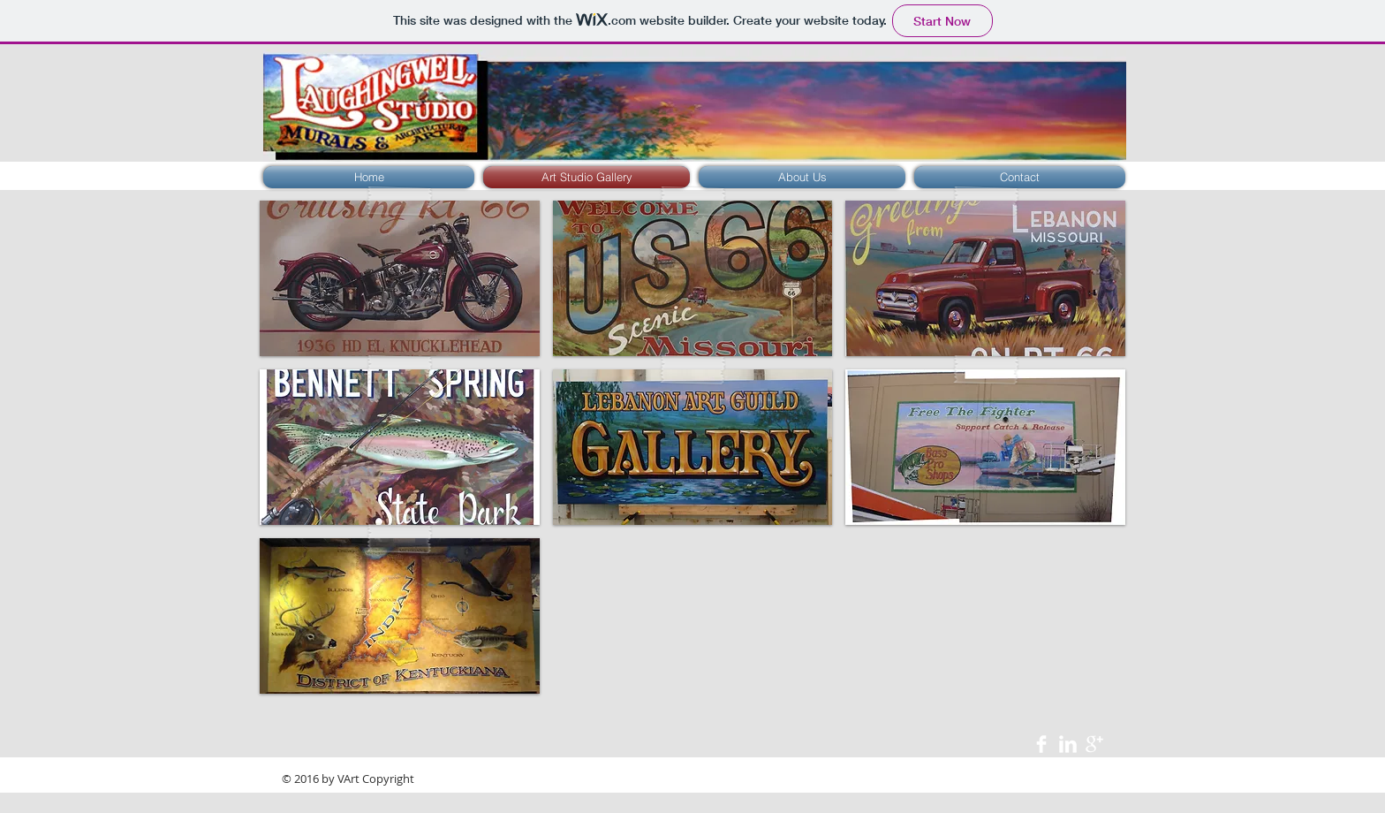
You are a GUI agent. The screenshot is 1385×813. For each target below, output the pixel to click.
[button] (400, 278)
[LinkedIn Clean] (1068, 744)
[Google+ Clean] (1094, 744)
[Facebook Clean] (1041, 744)
